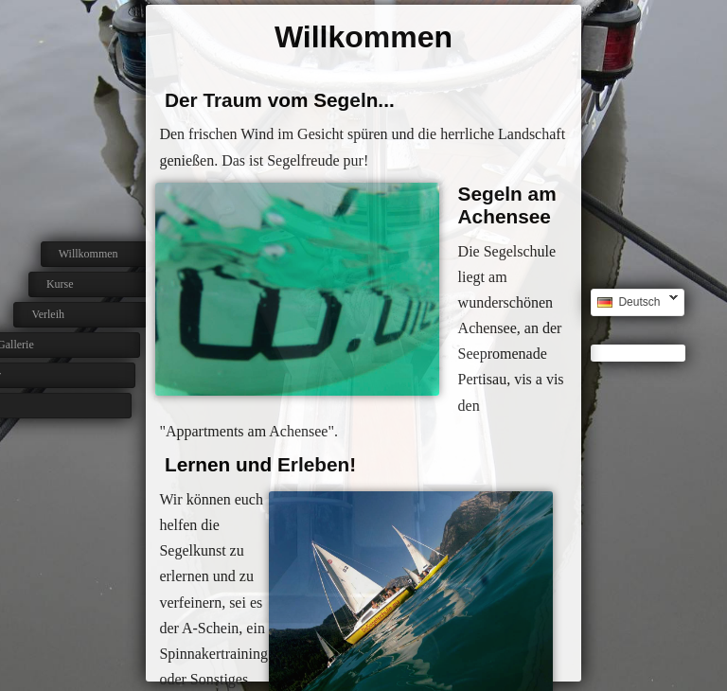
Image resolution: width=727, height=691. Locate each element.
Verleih (39, 314)
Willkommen (88, 253)
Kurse (58, 284)
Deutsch (634, 302)
